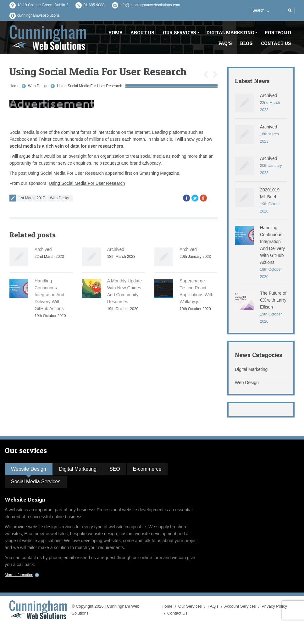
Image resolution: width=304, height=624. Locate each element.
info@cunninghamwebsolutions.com (150, 5)
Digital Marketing (251, 369)
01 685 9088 (93, 5)
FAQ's (212, 606)
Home (14, 86)
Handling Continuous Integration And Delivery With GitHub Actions (49, 294)
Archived (43, 249)
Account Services (240, 606)
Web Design (38, 86)
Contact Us (177, 613)
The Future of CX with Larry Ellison (273, 300)
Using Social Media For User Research (89, 86)
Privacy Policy (274, 606)
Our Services (190, 606)
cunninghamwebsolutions (38, 15)
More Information (19, 575)
